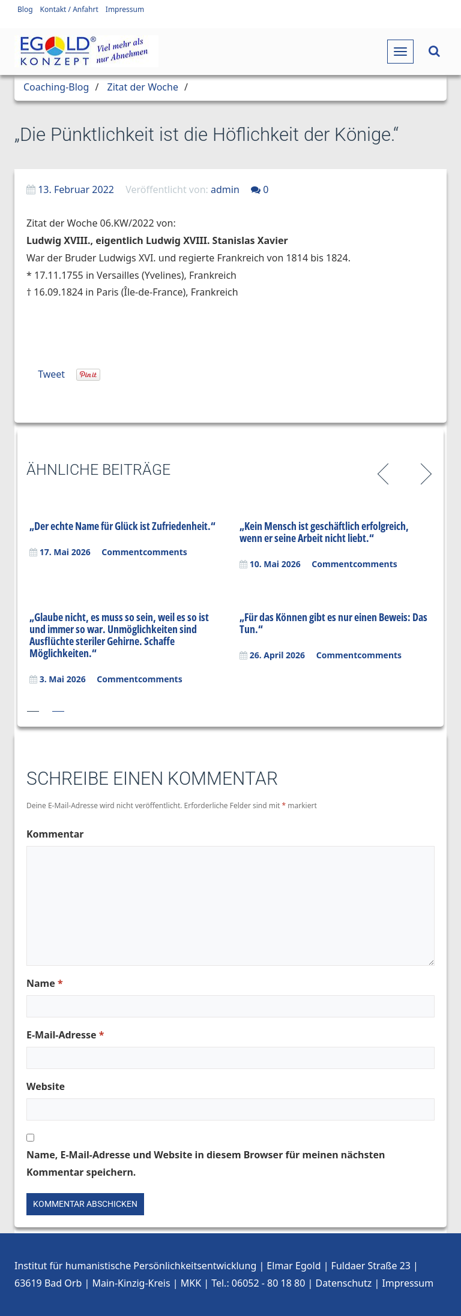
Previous (385, 472)
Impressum (125, 9)
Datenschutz (343, 1283)
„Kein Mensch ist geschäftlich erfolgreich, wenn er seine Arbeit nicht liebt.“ (324, 532)
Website (45, 1086)
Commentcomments (144, 552)
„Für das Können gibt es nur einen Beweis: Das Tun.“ (333, 623)
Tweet (51, 374)
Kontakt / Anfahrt (69, 9)
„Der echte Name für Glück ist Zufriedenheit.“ (122, 526)
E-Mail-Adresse (65, 1034)
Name (44, 983)
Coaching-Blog (56, 87)
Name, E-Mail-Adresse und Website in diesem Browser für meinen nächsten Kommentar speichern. (205, 1163)
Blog (25, 9)
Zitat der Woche (142, 87)
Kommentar (54, 834)
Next (424, 472)
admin (225, 189)
